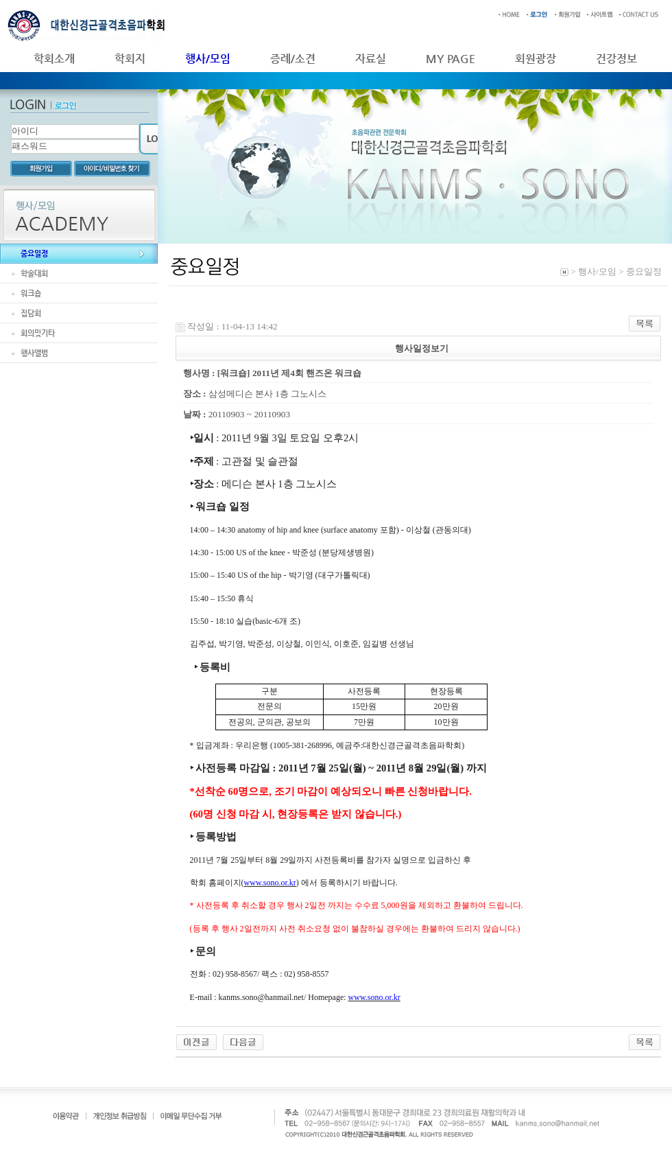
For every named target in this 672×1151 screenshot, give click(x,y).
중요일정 (34, 253)
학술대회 (34, 273)
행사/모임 (207, 58)
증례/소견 (292, 58)
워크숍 (31, 293)
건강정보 (616, 58)
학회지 (130, 58)
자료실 (370, 58)
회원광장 (535, 58)
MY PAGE (450, 58)
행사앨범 (34, 353)
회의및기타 (38, 333)
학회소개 (54, 58)
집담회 (31, 313)
